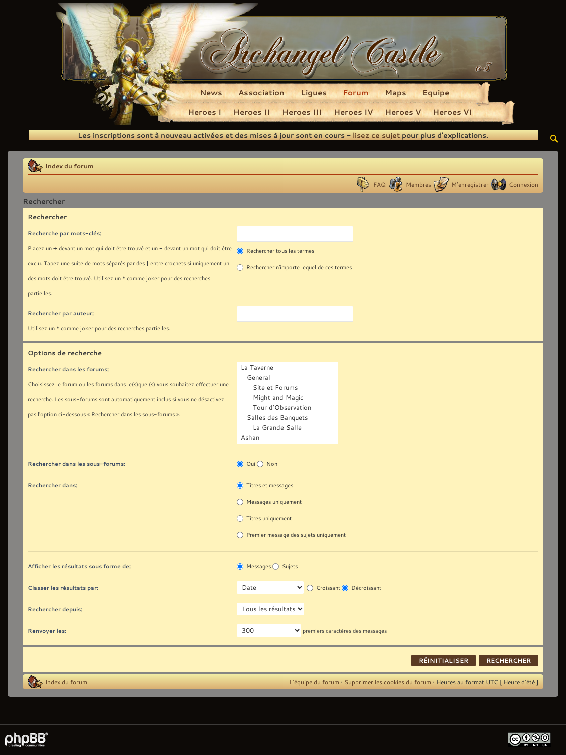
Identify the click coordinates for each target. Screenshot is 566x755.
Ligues (314, 92)
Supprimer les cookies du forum (387, 682)
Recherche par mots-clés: (64, 233)
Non (267, 463)
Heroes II (251, 112)
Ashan (288, 438)
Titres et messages (265, 485)
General (288, 378)
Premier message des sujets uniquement (291, 534)
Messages (254, 566)
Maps (395, 92)
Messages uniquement (269, 501)
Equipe (435, 92)
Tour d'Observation (288, 408)
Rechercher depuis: (55, 609)
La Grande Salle (288, 428)
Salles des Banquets (288, 418)
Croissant (323, 587)
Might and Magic (288, 398)
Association (261, 92)
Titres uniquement (264, 518)
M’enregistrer (470, 184)
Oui (246, 463)
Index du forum (69, 166)
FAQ (379, 184)
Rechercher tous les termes (275, 250)
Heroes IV (353, 112)
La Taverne (288, 368)
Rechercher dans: (52, 485)
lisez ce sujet (376, 135)
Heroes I (204, 112)
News (211, 92)
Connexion (523, 184)
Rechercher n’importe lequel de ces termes (294, 267)
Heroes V (403, 112)
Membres (418, 184)
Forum (356, 92)
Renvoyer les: (47, 630)
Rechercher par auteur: (61, 313)
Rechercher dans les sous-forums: (76, 463)
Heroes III (302, 112)
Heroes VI (452, 112)
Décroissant (361, 587)
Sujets (285, 566)
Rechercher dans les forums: (68, 369)
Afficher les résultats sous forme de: (79, 566)
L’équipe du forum (314, 682)
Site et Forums (288, 388)
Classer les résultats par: (63, 587)
